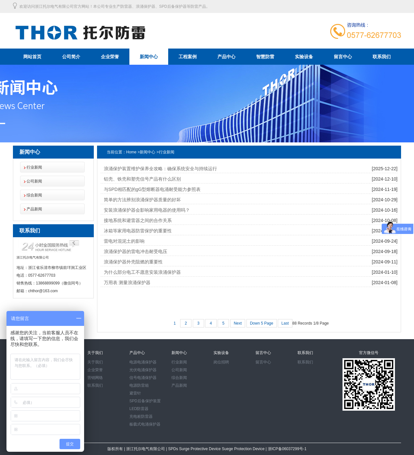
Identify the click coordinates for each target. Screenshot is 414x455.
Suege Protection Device (244, 449)
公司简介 (71, 56)
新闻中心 (149, 56)
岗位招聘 (221, 362)
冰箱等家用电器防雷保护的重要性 (138, 230)
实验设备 (304, 56)
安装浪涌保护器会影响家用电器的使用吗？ (147, 210)
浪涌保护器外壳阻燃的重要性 (133, 261)
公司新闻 (34, 181)
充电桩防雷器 (141, 416)
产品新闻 (34, 209)
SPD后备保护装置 (145, 401)
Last (285, 323)
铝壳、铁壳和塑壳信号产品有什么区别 (142, 179)
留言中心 (343, 56)
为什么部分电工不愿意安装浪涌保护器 (142, 272)
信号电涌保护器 (143, 377)
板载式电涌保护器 (144, 424)
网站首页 (32, 56)
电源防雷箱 (139, 385)
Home (131, 152)
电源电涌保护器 (143, 362)
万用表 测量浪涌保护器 (127, 282)
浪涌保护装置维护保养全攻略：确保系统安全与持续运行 (160, 168)
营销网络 (95, 377)
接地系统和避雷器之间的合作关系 (138, 220)
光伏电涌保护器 (143, 370)
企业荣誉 (110, 56)
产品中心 (226, 56)
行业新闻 (34, 167)
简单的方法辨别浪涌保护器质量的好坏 (142, 199)
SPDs (173, 449)
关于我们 (95, 362)
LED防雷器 (138, 408)
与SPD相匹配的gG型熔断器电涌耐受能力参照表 (152, 189)
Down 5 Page (261, 323)
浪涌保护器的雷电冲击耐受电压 (135, 251)
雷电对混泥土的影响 (124, 241)
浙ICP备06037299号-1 (286, 449)
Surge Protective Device (200, 449)
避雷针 (135, 393)
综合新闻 (34, 195)
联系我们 (382, 56)
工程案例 (188, 56)
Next (238, 323)
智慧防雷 (265, 56)
